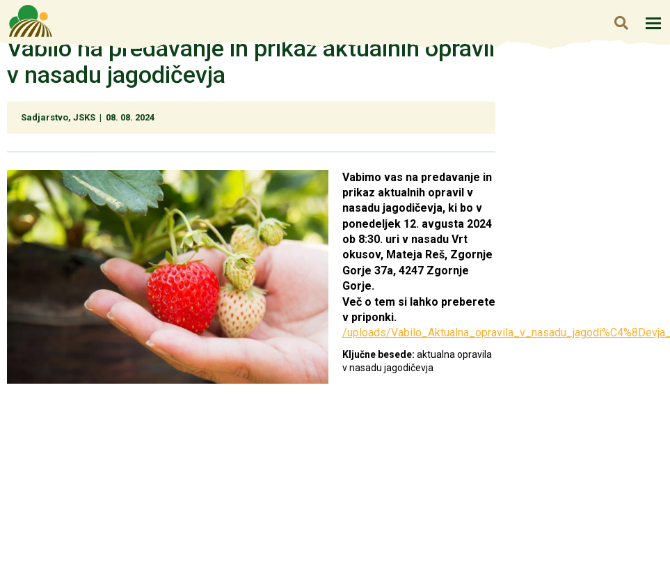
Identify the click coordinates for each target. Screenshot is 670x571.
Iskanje (621, 22)
